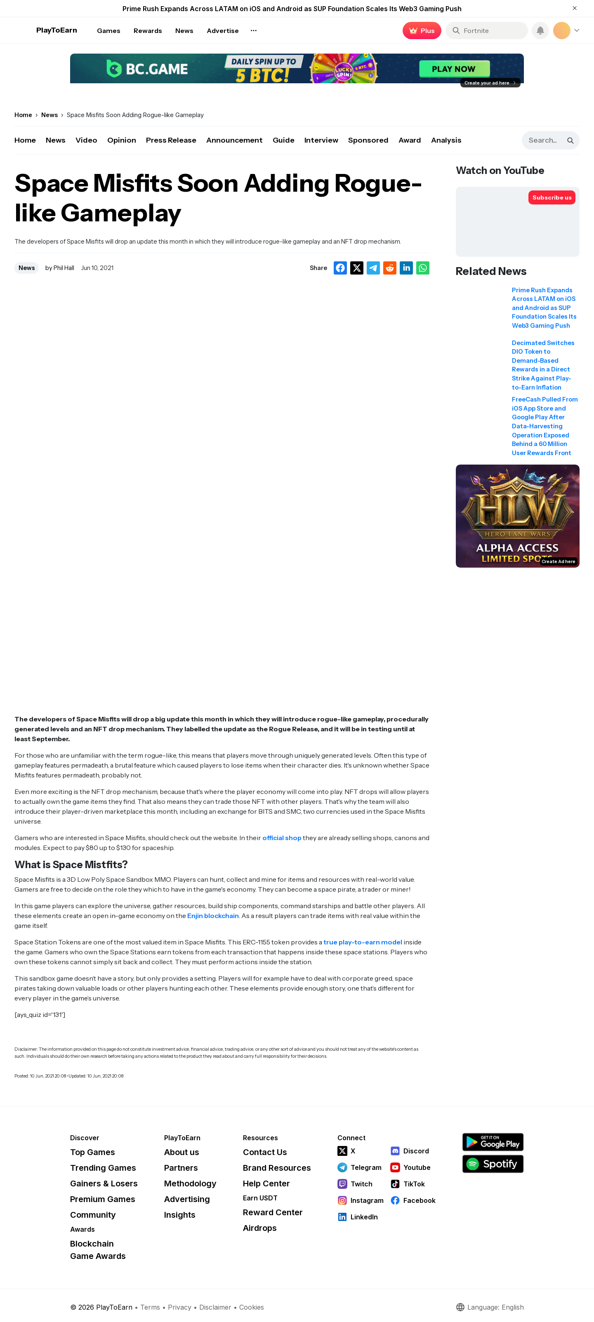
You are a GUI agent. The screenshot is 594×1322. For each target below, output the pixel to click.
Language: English (489, 1307)
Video (86, 140)
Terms (150, 1307)
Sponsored (368, 140)
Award (409, 140)
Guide (284, 140)
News (56, 140)
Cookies (251, 1307)
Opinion (121, 140)
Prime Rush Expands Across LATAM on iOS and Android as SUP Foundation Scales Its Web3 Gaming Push (292, 9)
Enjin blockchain (213, 915)
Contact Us (265, 1152)
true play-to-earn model (362, 942)
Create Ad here (558, 561)
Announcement (234, 140)
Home (25, 140)
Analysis (446, 140)
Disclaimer (215, 1307)
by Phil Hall (59, 268)
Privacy (179, 1307)
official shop (282, 838)
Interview (321, 140)
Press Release (171, 140)
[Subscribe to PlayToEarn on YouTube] (551, 197)
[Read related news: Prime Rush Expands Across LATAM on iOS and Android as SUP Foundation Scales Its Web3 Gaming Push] (518, 311)
